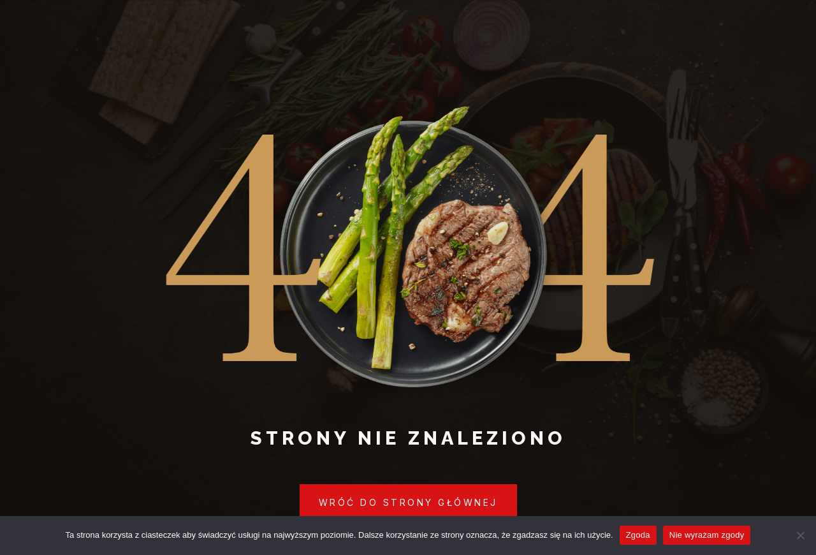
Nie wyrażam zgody (707, 535)
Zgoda (638, 535)
